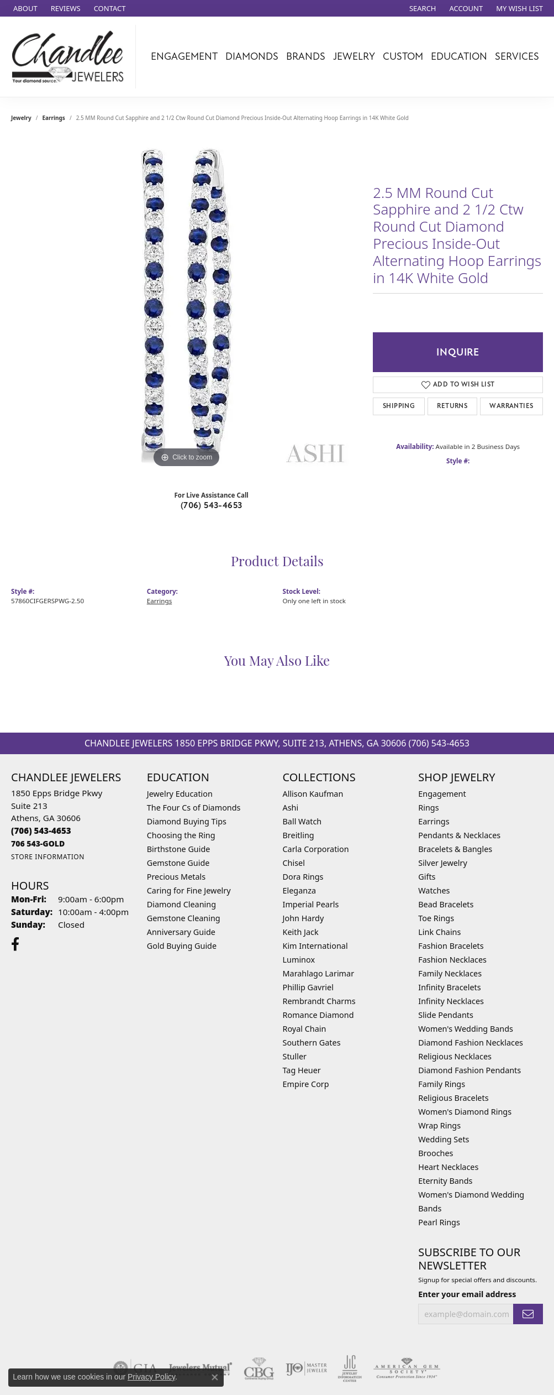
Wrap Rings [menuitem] (439, 1125)
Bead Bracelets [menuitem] (445, 904)
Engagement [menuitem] (442, 793)
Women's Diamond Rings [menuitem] (464, 1111)
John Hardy (303, 918)
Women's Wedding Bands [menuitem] (465, 1028)
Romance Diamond (318, 1015)
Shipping (399, 406)
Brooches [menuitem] (435, 1153)
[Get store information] (48, 856)
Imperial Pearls (311, 904)
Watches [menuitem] (434, 890)
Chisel (294, 863)
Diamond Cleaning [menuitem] (181, 904)
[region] (186, 305)
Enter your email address (467, 1294)
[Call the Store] (41, 830)
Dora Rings (303, 876)
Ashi (291, 807)
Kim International (315, 946)
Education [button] (459, 56)
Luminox (299, 959)
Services (517, 56)
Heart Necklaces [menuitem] (448, 1167)
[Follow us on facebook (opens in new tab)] (15, 944)
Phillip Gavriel (308, 987)
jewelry (21, 118)
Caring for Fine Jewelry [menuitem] (189, 890)
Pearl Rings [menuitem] (439, 1222)
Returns (452, 406)
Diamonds (251, 56)
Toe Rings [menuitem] (436, 918)
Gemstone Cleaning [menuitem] (183, 918)
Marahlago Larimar (319, 973)
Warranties (511, 406)
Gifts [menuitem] (426, 876)
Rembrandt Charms (319, 1001)
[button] (421, 8)
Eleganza (299, 890)
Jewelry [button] (354, 56)
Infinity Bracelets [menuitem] (449, 987)
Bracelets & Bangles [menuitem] (455, 849)
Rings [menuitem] (428, 807)
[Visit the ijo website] (306, 1368)
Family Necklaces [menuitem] (450, 973)
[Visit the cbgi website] (259, 1368)
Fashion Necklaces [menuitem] (452, 959)
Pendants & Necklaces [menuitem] (459, 835)
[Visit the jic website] (350, 1368)
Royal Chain (304, 1028)
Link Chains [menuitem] (439, 932)
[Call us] (38, 843)
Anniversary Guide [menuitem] (181, 932)
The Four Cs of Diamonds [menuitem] (194, 807)
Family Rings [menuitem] (441, 1084)
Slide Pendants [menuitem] (445, 1015)
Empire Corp (306, 1084)
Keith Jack (301, 932)
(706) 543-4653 (211, 505)
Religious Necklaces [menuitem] (455, 1056)
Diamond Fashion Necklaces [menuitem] (470, 1042)
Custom (403, 56)
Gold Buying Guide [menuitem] (182, 946)
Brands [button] (305, 56)
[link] (24, 8)
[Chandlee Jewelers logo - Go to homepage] (71, 56)
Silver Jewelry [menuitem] (442, 863)
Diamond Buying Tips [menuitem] (186, 821)
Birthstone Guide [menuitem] (178, 849)
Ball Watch (302, 821)
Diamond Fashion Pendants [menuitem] (469, 1070)
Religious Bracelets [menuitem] (453, 1098)
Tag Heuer (302, 1070)
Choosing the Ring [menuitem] (181, 835)
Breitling (298, 835)
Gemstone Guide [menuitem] (178, 863)
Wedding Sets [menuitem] (443, 1139)
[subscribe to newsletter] (528, 1314)
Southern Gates (312, 1042)
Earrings (54, 118)
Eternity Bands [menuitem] (445, 1180)
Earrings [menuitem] (433, 821)
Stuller (295, 1056)
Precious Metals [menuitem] (176, 876)
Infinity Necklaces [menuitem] (451, 1001)
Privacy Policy (151, 1376)
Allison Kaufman (313, 793)
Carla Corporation (316, 849)
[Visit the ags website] (407, 1368)
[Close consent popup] (215, 1377)
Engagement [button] (184, 56)
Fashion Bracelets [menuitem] (450, 946)
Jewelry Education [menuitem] (180, 793)
